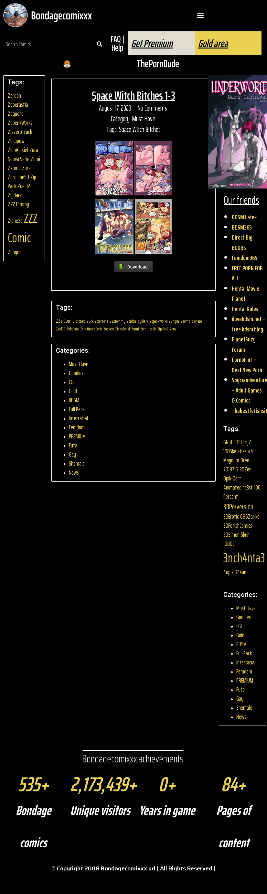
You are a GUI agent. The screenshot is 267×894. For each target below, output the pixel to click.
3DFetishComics (237, 525)
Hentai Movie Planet (245, 293)
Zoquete (16, 113)
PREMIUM (77, 436)
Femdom (77, 427)
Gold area (213, 43)
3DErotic (231, 516)
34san (240, 572)
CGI (71, 382)
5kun (245, 534)
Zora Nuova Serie (23, 154)
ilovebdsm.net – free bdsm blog (248, 324)
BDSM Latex (244, 217)
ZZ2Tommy (18, 204)
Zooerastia (18, 104)
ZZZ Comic (22, 228)
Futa (73, 445)
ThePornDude (158, 64)
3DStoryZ (242, 442)
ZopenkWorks (20, 122)
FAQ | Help (117, 43)
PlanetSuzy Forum (244, 344)
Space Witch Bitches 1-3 (133, 95)
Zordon (14, 95)
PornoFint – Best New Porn (247, 364)
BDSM (74, 400)
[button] (200, 15)
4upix (228, 572)
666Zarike (250, 516)
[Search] (99, 44)
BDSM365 (242, 227)
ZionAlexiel (18, 150)
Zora (26, 168)
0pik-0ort (232, 478)
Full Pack (76, 409)
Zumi (35, 159)
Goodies (76, 373)
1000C (228, 543)
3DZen (245, 469)
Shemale (77, 463)
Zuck (27, 131)
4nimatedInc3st (238, 487)
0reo (244, 460)
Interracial (78, 418)
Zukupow (16, 140)
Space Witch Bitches (140, 129)
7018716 (230, 469)
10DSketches (235, 451)
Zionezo (15, 220)
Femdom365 (244, 258)
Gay (72, 454)
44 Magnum (238, 456)
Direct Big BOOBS (242, 242)
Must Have (143, 118)
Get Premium (152, 43)
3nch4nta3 (244, 558)
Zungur (14, 252)
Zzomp (14, 168)
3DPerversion (238, 506)
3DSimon (231, 534)
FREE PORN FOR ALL (247, 273)
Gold (73, 391)
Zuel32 (23, 186)
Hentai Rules (245, 309)
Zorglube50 (18, 177)
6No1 (227, 442)
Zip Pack (162, 329)
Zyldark (15, 195)
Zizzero (15, 131)
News (74, 472)
